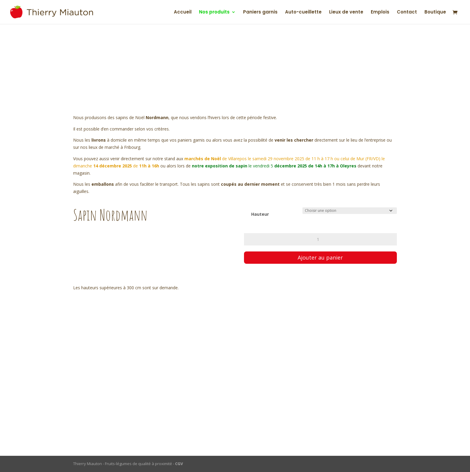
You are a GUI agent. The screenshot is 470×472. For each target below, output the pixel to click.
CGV (179, 463)
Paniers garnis (260, 12)
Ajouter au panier (320, 257)
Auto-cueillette (303, 12)
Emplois (380, 12)
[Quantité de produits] (320, 239)
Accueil (183, 12)
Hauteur (260, 214)
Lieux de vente (346, 12)
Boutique (435, 12)
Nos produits (214, 12)
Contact (407, 12)
